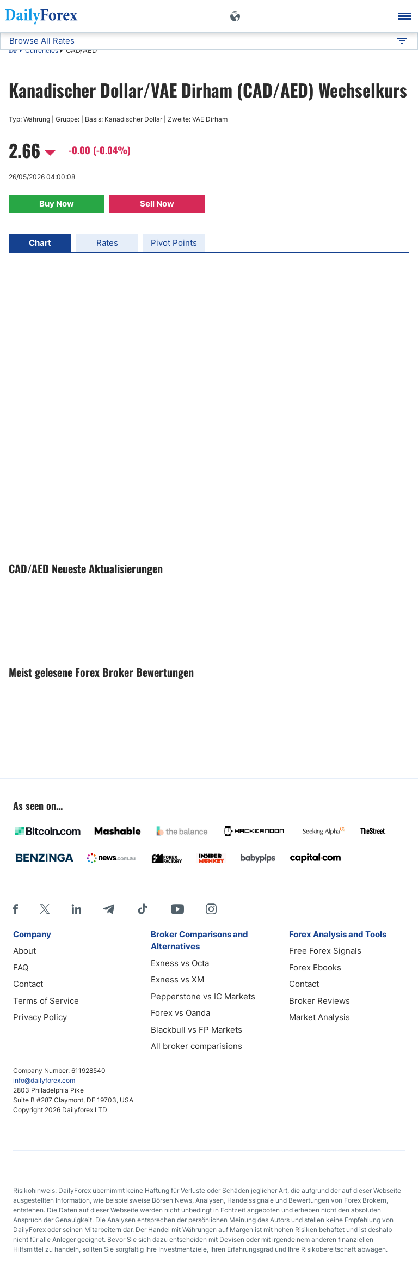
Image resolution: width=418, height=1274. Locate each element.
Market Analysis (319, 1017)
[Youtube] (177, 909)
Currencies (41, 50)
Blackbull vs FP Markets (196, 1029)
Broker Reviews (319, 1001)
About (24, 950)
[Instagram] (211, 908)
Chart (40, 243)
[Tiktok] (142, 908)
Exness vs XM (177, 979)
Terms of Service (46, 1001)
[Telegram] (108, 909)
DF (13, 51)
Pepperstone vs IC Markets (203, 996)
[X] (45, 909)
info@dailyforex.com (44, 1080)
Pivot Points (174, 243)
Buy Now (56, 203)
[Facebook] (15, 909)
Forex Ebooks (315, 967)
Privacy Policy (40, 1017)
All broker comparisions (196, 1046)
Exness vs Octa (180, 963)
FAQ (20, 967)
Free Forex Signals (325, 950)
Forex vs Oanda (180, 1013)
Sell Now (157, 203)
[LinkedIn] (76, 909)
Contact (28, 984)
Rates (107, 243)
